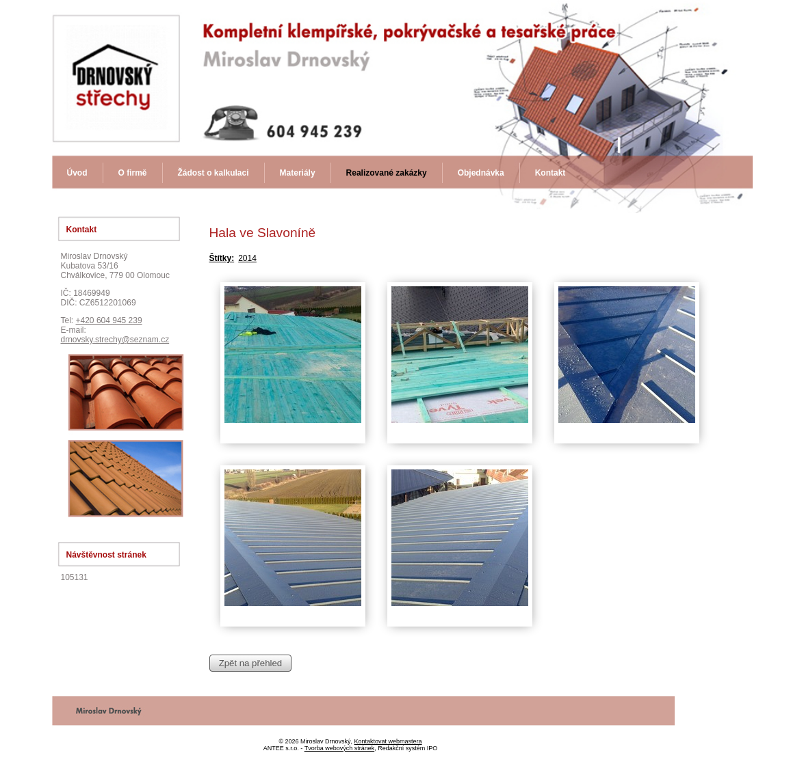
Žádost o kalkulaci (213, 173)
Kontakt (550, 173)
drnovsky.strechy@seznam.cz (115, 339)
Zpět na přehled (250, 663)
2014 (247, 258)
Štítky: (222, 258)
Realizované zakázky (386, 173)
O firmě (132, 173)
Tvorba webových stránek (339, 748)
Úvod (77, 173)
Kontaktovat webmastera (388, 741)
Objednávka (481, 173)
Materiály (297, 173)
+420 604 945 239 (109, 320)
